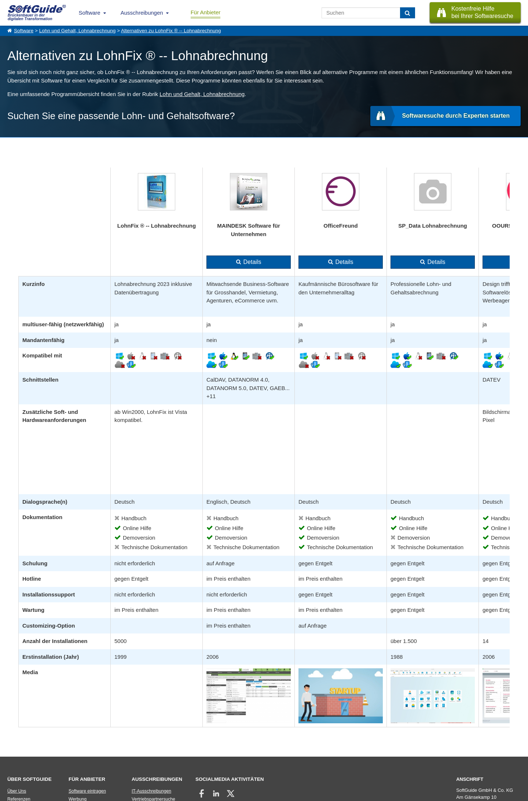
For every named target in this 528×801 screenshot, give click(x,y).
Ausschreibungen (142, 13)
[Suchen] (407, 12)
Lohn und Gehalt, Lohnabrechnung (77, 30)
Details (252, 262)
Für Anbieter (206, 12)
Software (89, 13)
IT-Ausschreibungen (151, 791)
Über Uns (16, 791)
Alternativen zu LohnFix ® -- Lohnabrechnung (171, 30)
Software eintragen (87, 791)
